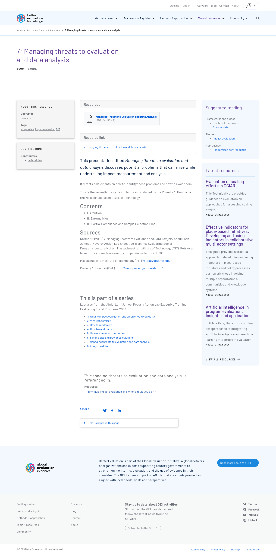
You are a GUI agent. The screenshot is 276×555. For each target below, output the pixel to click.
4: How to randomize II (100, 329)
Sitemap (235, 549)
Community (24, 531)
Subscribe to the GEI (140, 528)
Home (20, 30)
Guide (32, 68)
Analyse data (220, 127)
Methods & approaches (31, 517)
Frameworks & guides (30, 511)
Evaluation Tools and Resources (44, 30)
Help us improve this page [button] (103, 422)
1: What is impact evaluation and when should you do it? (121, 316)
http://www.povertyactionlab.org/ (139, 268)
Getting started (26, 504)
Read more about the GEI (235, 462)
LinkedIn (253, 520)
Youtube (253, 514)
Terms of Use (252, 549)
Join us (174, 5)
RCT (58, 129)
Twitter (252, 504)
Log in (186, 5)
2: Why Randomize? (99, 320)
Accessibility (198, 549)
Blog (214, 5)
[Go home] (32, 18)
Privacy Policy (218, 549)
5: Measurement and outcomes (106, 333)
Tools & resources (28, 524)
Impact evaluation (224, 138)
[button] (257, 18)
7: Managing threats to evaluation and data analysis (92, 30)
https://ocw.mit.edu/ (157, 260)
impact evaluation (45, 129)
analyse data (27, 129)
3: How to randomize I (100, 324)
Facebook (253, 509)
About (235, 5)
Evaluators (26, 117)
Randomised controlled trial (230, 149)
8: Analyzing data (97, 346)
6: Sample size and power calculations (110, 337)
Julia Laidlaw (35, 160)
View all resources (221, 359)
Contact (224, 5)
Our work (202, 5)
